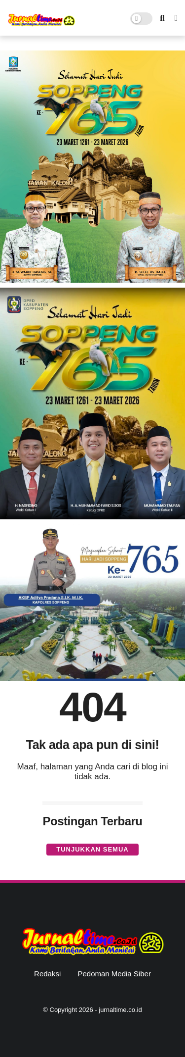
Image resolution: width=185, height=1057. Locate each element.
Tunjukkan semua (92, 849)
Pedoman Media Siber (113, 973)
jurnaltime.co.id (120, 1009)
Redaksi (47, 973)
